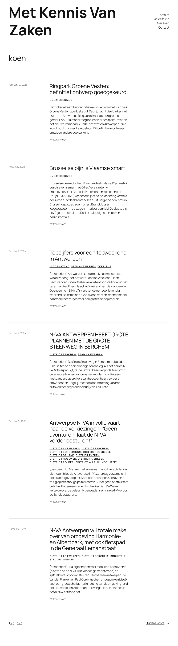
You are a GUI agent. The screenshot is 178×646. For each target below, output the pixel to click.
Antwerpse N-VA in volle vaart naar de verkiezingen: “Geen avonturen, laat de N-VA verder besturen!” (85, 431)
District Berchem (63, 354)
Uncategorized (61, 100)
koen (63, 139)
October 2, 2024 (17, 528)
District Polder (62, 462)
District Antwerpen (65, 448)
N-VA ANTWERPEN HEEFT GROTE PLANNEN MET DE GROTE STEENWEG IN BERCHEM (89, 340)
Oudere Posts (157, 623)
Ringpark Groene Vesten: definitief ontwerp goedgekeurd (88, 89)
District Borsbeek (97, 452)
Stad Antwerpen (83, 266)
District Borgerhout (66, 452)
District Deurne (62, 455)
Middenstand (59, 266)
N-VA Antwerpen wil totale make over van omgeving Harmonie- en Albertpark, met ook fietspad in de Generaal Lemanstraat (88, 539)
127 (19, 623)
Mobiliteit (109, 462)
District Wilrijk (87, 462)
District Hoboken (63, 458)
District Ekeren (88, 455)
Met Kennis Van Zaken (62, 21)
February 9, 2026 (18, 84)
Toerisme (104, 266)
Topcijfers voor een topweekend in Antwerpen (88, 255)
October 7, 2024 (17, 251)
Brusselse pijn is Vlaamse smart (87, 168)
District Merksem (91, 458)
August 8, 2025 (17, 166)
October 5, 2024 (17, 421)
